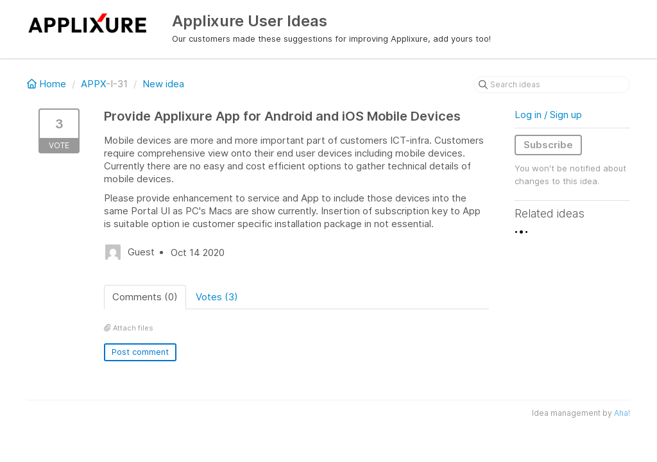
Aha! (622, 413)
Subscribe (548, 145)
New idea (163, 84)
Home (48, 84)
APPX (93, 84)
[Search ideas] (552, 84)
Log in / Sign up (548, 114)
